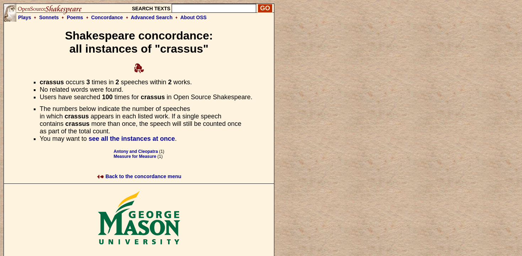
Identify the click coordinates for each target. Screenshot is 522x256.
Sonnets (49, 17)
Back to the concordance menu (139, 176)
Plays (24, 17)
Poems (75, 17)
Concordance (107, 17)
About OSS (194, 17)
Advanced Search (152, 17)
